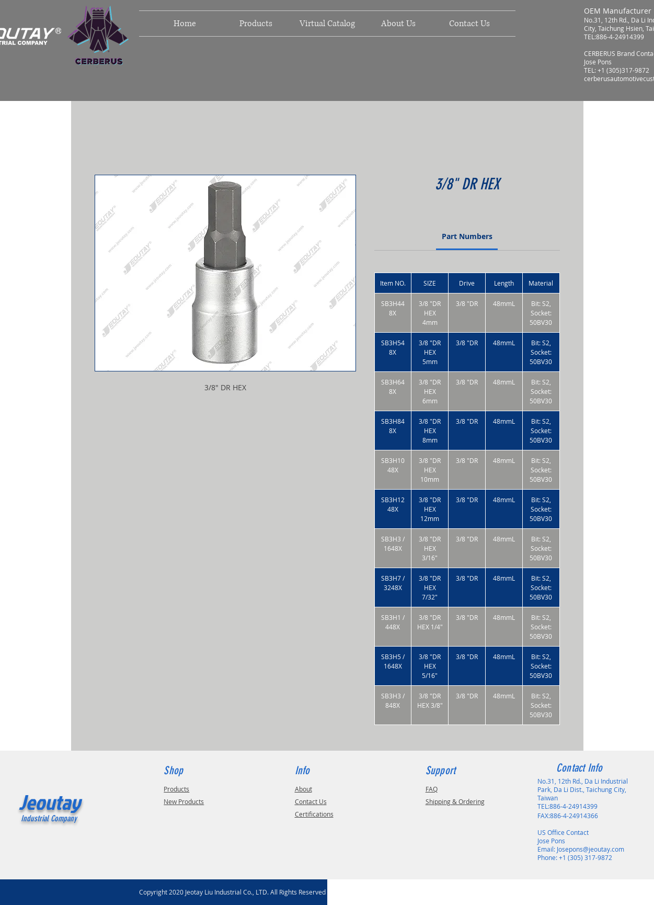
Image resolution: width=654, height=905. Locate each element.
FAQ (432, 789)
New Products (184, 801)
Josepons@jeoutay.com (590, 849)
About (303, 789)
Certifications (314, 814)
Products (176, 789)
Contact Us (311, 801)
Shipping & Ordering (455, 801)
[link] (467, 236)
